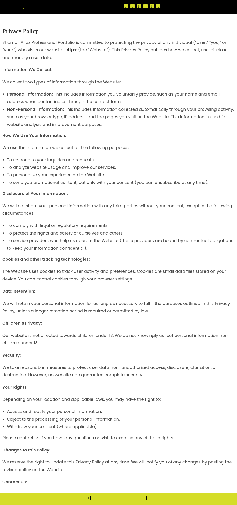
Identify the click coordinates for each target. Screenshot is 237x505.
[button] (23, 7)
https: (71, 50)
